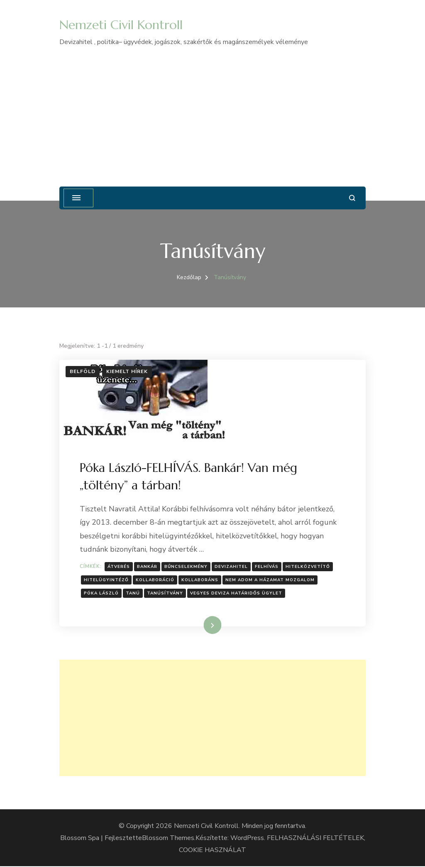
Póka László (101, 594)
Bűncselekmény (186, 567)
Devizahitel (231, 567)
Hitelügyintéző (106, 580)
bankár (147, 567)
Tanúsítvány (165, 594)
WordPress (247, 838)
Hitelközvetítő (308, 567)
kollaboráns (200, 580)
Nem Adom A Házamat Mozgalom (270, 580)
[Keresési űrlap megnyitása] (352, 198)
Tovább (201, 625)
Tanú (133, 594)
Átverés (119, 567)
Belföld (82, 371)
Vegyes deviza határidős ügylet (237, 594)
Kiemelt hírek (127, 371)
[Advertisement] (212, 110)
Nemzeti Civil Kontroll (121, 24)
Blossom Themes (168, 838)
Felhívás (267, 567)
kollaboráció (155, 580)
